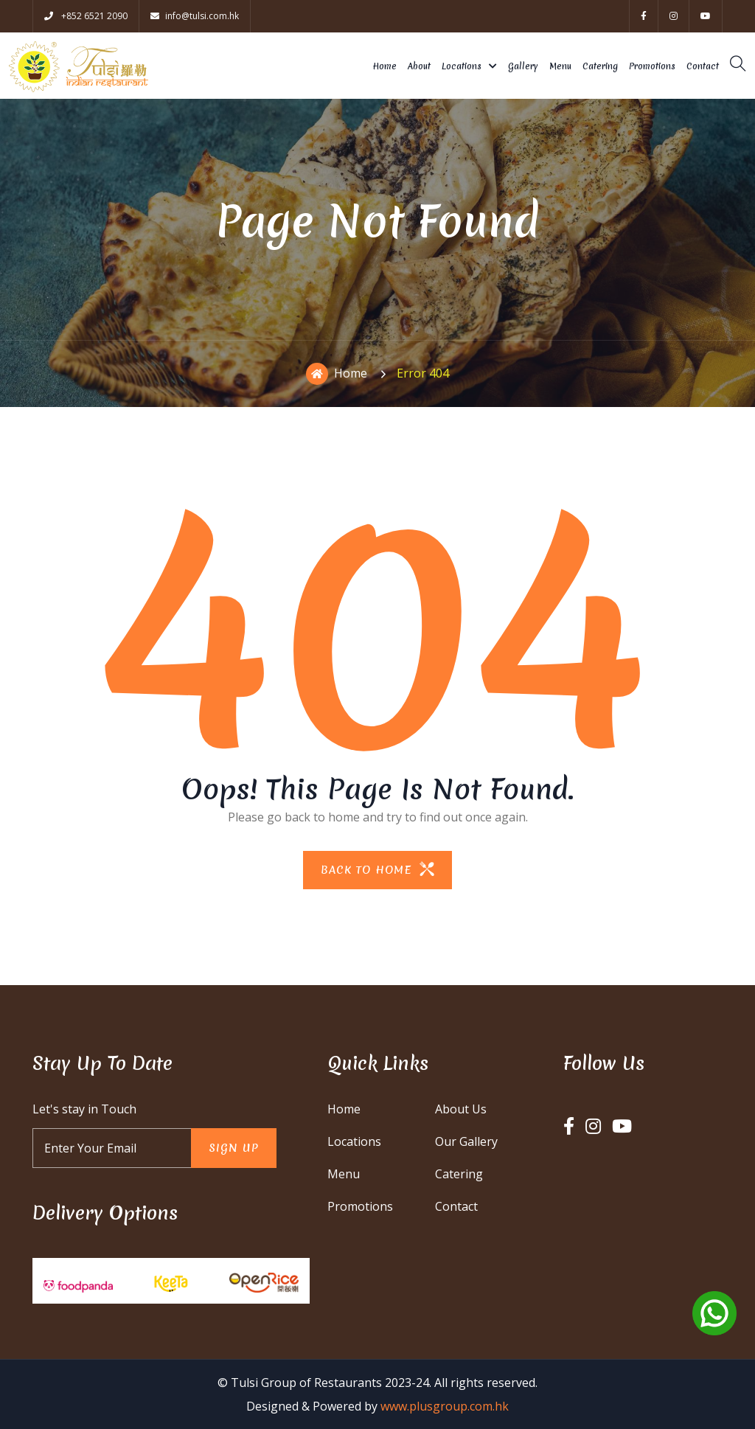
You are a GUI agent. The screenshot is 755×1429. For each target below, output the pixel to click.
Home (384, 66)
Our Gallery (466, 1141)
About (419, 66)
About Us (461, 1109)
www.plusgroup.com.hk (444, 1406)
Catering (600, 66)
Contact (702, 66)
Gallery (523, 66)
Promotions (652, 66)
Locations (461, 66)
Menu (560, 66)
